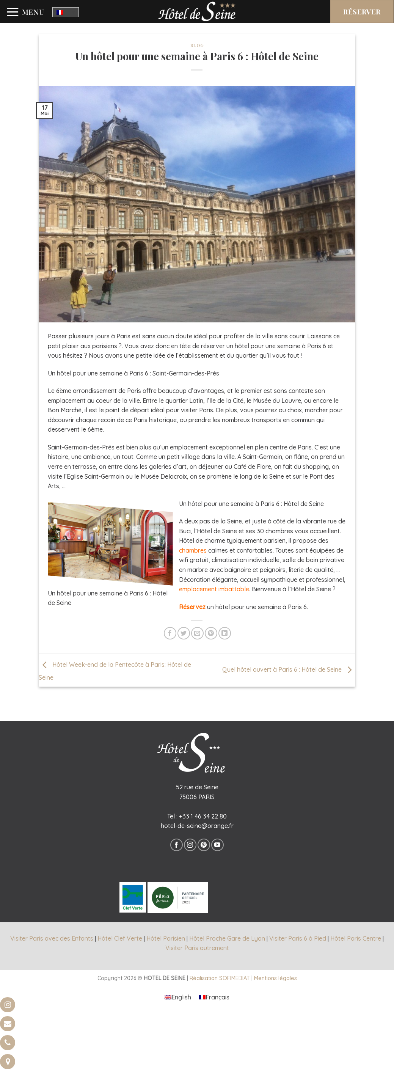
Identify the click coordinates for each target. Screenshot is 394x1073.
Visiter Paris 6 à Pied (297, 938)
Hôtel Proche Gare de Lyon (227, 938)
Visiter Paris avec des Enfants (51, 938)
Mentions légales (275, 978)
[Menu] (25, 12)
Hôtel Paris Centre (355, 938)
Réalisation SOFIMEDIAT (220, 978)
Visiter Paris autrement (197, 948)
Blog (197, 45)
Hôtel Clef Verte (119, 938)
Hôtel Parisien (165, 938)
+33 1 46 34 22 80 (203, 816)
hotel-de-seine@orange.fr (197, 825)
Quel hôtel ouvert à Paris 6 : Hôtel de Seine (288, 669)
